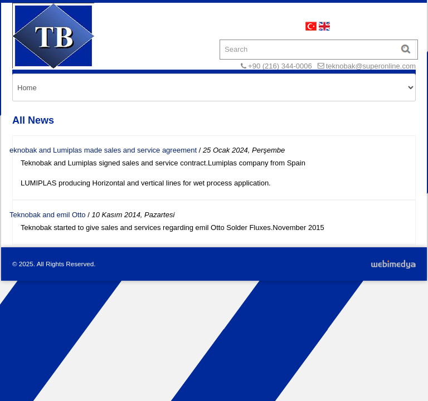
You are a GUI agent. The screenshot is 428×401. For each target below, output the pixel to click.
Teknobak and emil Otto (47, 215)
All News (33, 120)
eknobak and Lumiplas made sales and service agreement (103, 150)
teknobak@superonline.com (371, 66)
